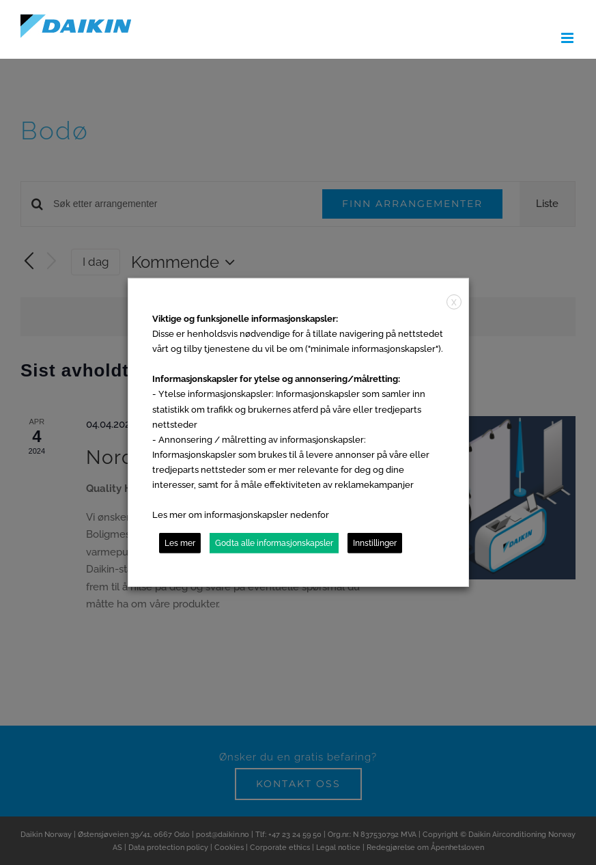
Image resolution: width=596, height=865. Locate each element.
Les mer (180, 543)
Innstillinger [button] (375, 543)
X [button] (454, 302)
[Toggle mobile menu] (568, 38)
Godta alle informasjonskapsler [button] (274, 543)
